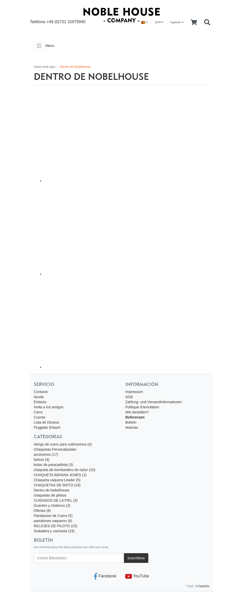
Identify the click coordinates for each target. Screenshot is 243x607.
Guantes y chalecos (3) (52, 505)
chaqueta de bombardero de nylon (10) (64, 470)
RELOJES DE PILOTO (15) (55, 526)
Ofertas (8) (42, 511)
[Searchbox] (207, 22)
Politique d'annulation (142, 407)
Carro (38, 412)
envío (205, 586)
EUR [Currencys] (159, 22)
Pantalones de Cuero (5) (53, 516)
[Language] (144, 22)
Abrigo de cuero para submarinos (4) (63, 444)
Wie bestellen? (137, 412)
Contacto (41, 392)
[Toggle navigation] (39, 45)
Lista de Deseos (46, 422)
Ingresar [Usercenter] (176, 22)
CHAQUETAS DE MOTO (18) (57, 485)
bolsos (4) (41, 460)
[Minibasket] (194, 22)
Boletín (131, 422)
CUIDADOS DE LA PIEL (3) (56, 500)
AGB (129, 397)
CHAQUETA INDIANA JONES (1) (60, 475)
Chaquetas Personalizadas (55, 449)
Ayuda (39, 397)
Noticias (131, 427)
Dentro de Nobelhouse (51, 490)
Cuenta (39, 417)
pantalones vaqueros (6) (53, 521)
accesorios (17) (46, 454)
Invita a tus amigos (49, 407)
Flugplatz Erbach (47, 427)
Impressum (134, 392)
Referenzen (135, 417)
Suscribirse (136, 558)
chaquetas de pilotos (50, 495)
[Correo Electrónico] (79, 558)
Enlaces (40, 402)
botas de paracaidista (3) (53, 465)
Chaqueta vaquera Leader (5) (57, 480)
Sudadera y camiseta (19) (54, 531)
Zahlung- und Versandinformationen (153, 402)
